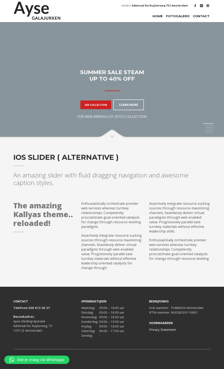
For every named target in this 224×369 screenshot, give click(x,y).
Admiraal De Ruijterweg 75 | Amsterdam (160, 5)
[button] (36, 360)
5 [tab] (209, 132)
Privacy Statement (162, 329)
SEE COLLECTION (96, 105)
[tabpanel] (112, 80)
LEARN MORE (128, 105)
